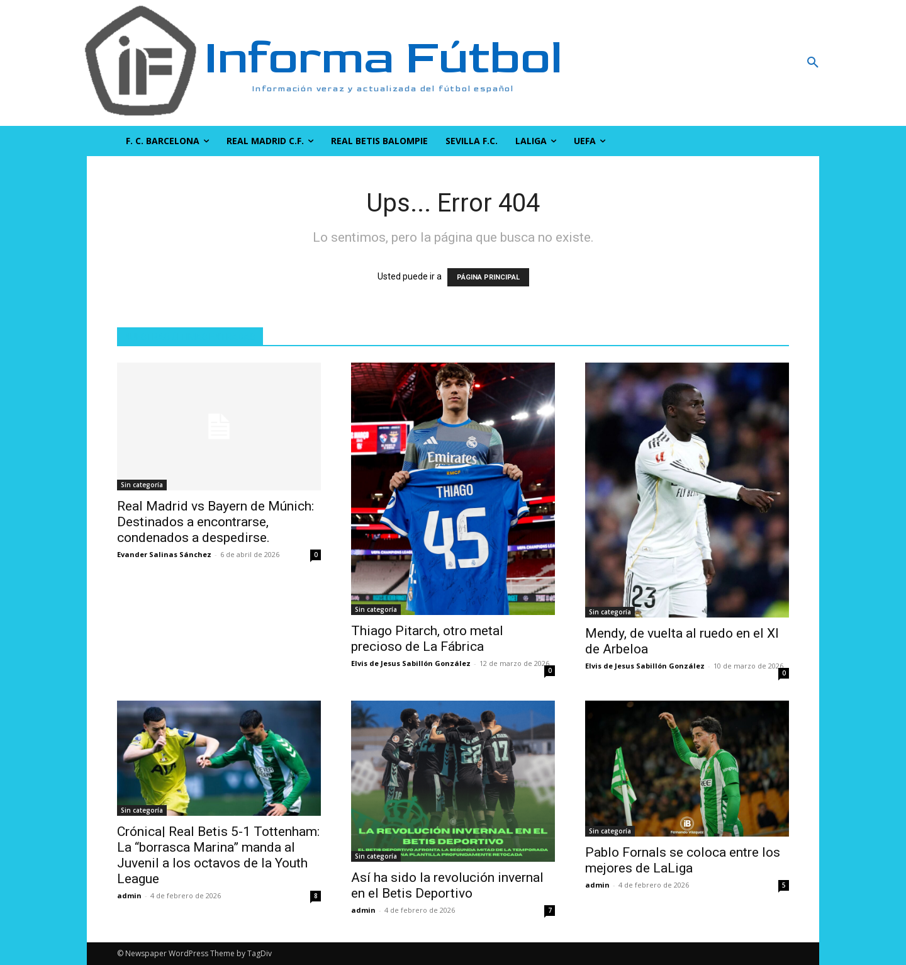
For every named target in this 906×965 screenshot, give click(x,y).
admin (129, 895)
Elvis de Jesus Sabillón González (411, 663)
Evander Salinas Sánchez (164, 554)
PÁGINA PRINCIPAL (488, 277)
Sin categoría (142, 484)
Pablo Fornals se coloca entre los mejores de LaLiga (682, 860)
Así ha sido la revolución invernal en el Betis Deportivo (447, 885)
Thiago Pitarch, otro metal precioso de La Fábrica (427, 638)
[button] (745, 63)
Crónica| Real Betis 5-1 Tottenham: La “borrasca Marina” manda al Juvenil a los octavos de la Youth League (218, 855)
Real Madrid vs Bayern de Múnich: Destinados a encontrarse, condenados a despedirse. (215, 522)
